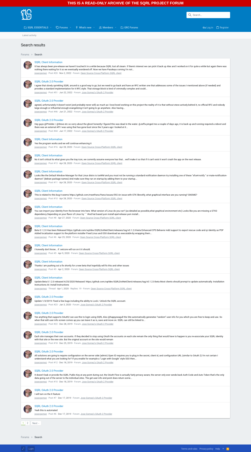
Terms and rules (189, 448)
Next (34, 423)
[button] (51, 28)
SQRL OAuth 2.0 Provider (49, 81)
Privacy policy (206, 448)
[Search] (208, 15)
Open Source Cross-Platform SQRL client (101, 73)
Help (217, 448)
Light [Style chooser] (31, 448)
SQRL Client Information (48, 62)
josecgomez (41, 73)
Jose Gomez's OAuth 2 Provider (97, 92)
